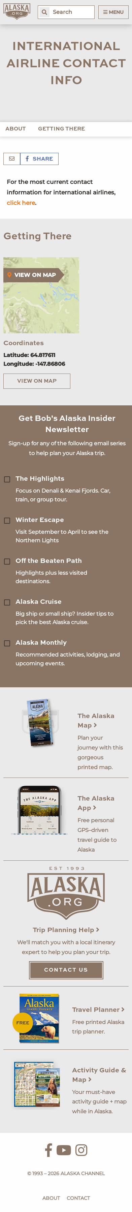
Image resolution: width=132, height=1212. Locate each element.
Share (39, 159)
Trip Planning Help (66, 930)
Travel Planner (98, 1010)
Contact (78, 1198)
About (15, 129)
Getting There (61, 129)
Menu (113, 12)
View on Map (37, 381)
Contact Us (66, 970)
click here (21, 202)
